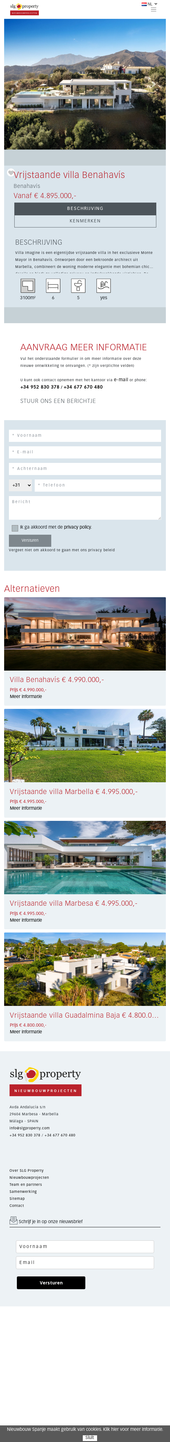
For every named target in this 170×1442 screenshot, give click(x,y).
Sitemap (17, 1198)
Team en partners (26, 1184)
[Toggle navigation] (153, 9)
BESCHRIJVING (85, 208)
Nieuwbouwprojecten (29, 1177)
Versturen (51, 1283)
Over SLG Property (27, 1170)
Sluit (89, 1438)
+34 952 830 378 (40, 387)
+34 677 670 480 (83, 387)
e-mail (121, 380)
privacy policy (77, 527)
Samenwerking (23, 1191)
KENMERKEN (85, 221)
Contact (17, 1206)
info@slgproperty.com (30, 1128)
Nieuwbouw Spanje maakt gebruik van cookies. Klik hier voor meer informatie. (85, 1429)
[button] (16, 84)
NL (147, 4)
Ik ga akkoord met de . (54, 527)
